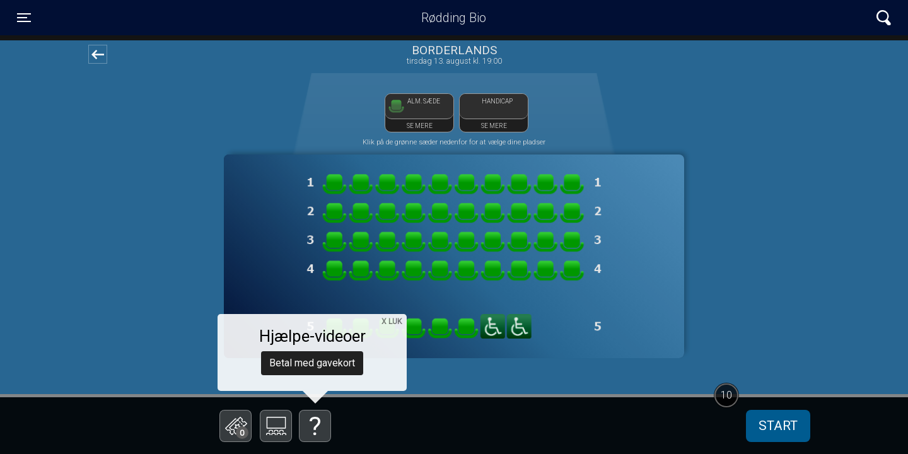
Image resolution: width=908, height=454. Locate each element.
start (778, 425)
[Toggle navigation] (23, 18)
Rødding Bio (453, 17)
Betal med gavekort (312, 363)
